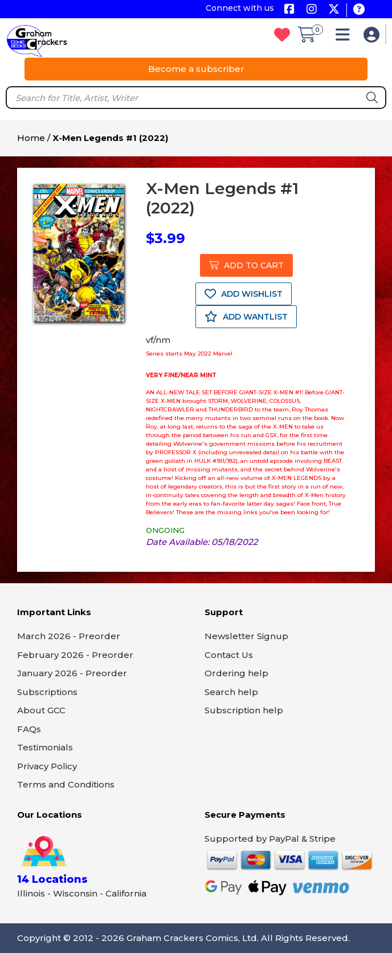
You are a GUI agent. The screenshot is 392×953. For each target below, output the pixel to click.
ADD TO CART (246, 265)
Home (31, 137)
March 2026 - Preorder (68, 636)
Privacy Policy (47, 766)
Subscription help (244, 710)
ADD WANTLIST (246, 316)
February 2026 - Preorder (75, 654)
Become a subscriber (196, 68)
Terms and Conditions (66, 784)
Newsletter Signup (246, 636)
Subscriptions (47, 692)
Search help (231, 692)
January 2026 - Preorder (72, 673)
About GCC (41, 710)
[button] (346, 37)
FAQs (29, 729)
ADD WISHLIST (244, 294)
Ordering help (236, 673)
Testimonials (45, 747)
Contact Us (229, 654)
